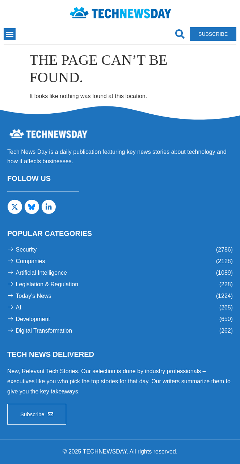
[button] (10, 34)
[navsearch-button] (179, 34)
